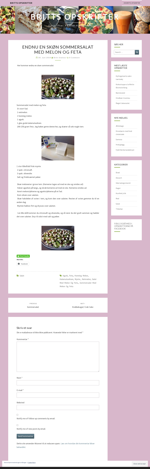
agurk (65, 275)
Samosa (119, 139)
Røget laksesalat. (123, 103)
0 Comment (74, 58)
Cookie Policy (32, 462)
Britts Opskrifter (21, 2)
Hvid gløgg (120, 144)
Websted (20, 402)
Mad (117, 198)
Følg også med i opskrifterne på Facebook (123, 226)
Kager (118, 188)
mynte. (78, 279)
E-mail (20, 390)
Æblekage (120, 126)
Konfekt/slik (121, 193)
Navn (19, 377)
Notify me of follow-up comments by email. (36, 418)
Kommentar (23, 339)
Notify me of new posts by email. (31, 428)
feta (71, 275)
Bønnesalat (120, 93)
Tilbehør (119, 209)
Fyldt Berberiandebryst (125, 150)
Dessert (119, 178)
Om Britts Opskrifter (132, 3)
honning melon (81, 275)
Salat (22, 275)
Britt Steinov (60, 58)
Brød (118, 172)
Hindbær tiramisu (123, 98)
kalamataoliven (66, 279)
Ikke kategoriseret (123, 183)
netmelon (86, 279)
